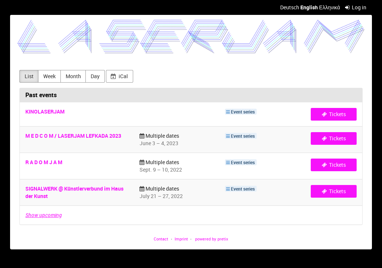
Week (49, 76)
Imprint (181, 239)
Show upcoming (43, 214)
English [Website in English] (309, 7)
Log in (356, 7)
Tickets (334, 114)
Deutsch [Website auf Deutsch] (289, 7)
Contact (161, 239)
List (29, 76)
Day (95, 76)
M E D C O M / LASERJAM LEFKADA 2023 (73, 135)
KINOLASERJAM (45, 111)
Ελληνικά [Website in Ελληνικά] (329, 7)
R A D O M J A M (43, 162)
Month (73, 76)
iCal (119, 76)
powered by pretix (211, 239)
